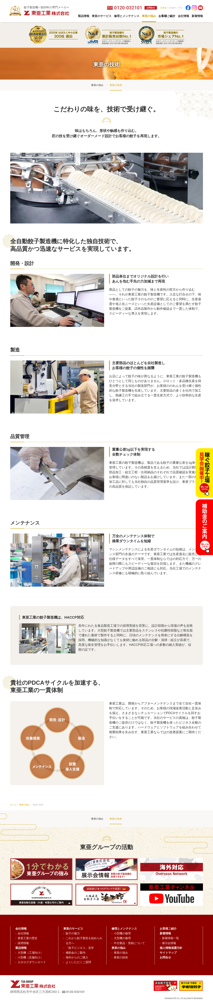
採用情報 (23, 943)
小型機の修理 (122, 933)
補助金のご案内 (75, 952)
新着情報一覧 (170, 938)
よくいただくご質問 (78, 962)
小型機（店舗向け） (30, 957)
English (172, 8)
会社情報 (23, 933)
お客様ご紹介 (168, 928)
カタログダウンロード (32, 962)
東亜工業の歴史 (27, 938)
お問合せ (150, 8)
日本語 (163, 8)
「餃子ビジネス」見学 (80, 947)
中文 (180, 8)
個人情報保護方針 (171, 947)
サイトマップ (168, 952)
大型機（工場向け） (30, 952)
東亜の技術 (116, 85)
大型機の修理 (122, 938)
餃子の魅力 (73, 933)
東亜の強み (97, 85)
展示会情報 (169, 943)
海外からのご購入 (77, 957)
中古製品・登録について (129, 943)
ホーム (13, 805)
